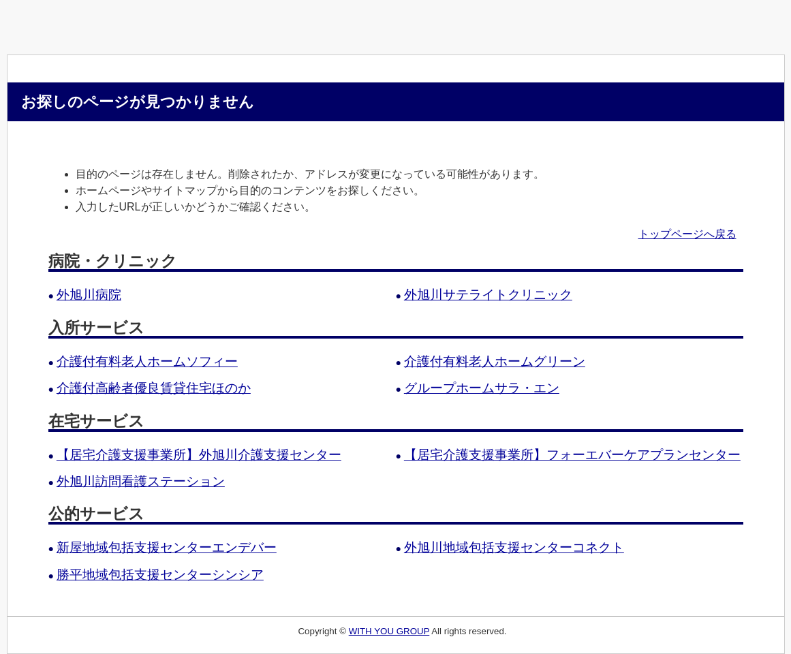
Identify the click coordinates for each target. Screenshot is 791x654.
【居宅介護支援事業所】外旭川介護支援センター (199, 455)
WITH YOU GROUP (389, 631)
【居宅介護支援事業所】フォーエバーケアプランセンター (572, 455)
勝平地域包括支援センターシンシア (160, 574)
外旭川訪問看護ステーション (141, 481)
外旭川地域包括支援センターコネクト (514, 547)
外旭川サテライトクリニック (488, 294)
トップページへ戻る (687, 234)
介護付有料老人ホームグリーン (494, 361)
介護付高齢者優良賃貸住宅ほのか (154, 388)
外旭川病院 (89, 294)
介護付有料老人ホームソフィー (147, 361)
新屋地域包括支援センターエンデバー (167, 547)
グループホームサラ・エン (481, 388)
